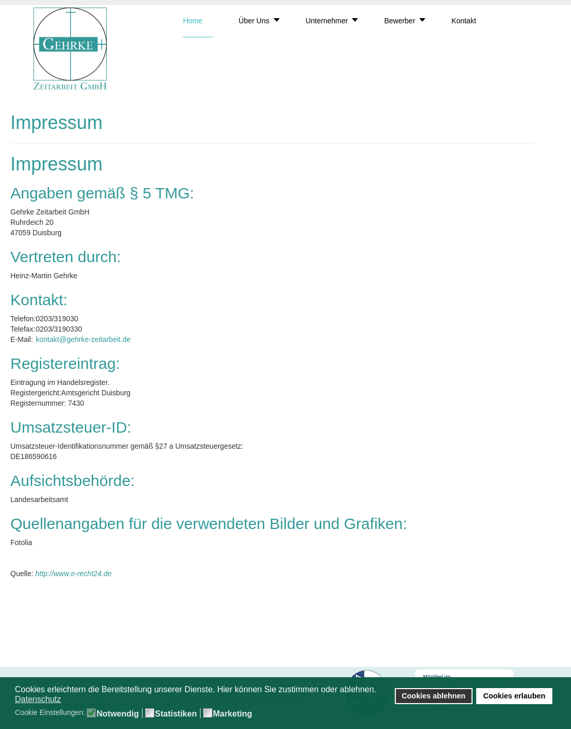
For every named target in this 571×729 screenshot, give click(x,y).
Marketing (232, 714)
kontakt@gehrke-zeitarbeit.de (83, 339)
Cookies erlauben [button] (514, 696)
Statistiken (176, 714)
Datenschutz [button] (38, 699)
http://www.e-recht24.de (73, 573)
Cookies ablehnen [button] (433, 696)
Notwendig (117, 714)
